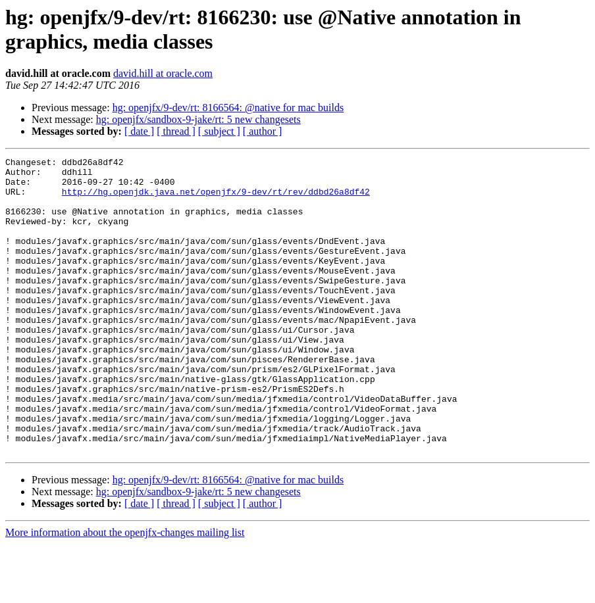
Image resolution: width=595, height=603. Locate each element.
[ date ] (139, 131)
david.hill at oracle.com (163, 73)
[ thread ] (176, 131)
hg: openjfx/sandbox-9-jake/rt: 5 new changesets (198, 119)
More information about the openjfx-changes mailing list (124, 591)
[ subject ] (219, 131)
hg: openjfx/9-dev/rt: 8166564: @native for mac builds (228, 107)
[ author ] (262, 131)
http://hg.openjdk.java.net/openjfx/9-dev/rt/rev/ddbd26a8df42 (216, 199)
